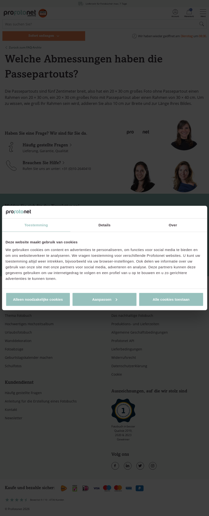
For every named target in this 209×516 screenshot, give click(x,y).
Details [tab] (105, 225)
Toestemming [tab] (36, 225)
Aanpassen (104, 299)
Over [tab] (173, 225)
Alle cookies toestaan (171, 299)
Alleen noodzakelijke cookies (38, 299)
